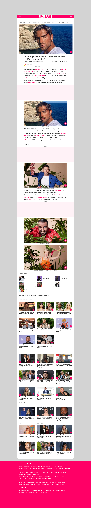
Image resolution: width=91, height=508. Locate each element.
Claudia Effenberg (40, 75)
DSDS (38, 142)
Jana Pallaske (60, 73)
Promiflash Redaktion (38, 61)
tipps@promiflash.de (43, 295)
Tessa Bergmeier (42, 197)
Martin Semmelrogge (30, 78)
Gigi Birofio (31, 82)
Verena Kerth (58, 190)
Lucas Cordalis (39, 135)
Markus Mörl (31, 199)
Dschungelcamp (40, 69)
